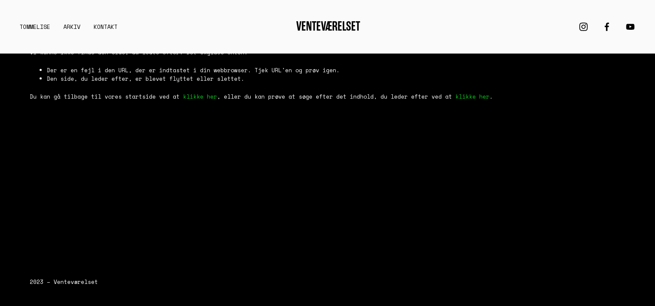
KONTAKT (105, 27)
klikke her (200, 96)
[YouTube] (630, 27)
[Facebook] (607, 27)
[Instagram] (583, 27)
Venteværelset (328, 26)
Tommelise (35, 27)
